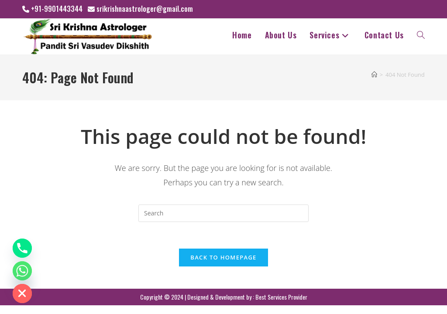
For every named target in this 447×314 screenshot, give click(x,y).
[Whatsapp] (22, 270)
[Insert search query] (223, 213)
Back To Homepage (223, 257)
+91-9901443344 (57, 8)
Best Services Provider (281, 296)
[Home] (374, 74)
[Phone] (22, 248)
